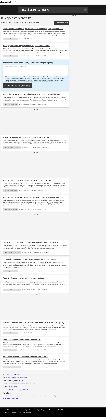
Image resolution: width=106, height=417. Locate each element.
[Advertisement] (35, 122)
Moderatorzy (18, 410)
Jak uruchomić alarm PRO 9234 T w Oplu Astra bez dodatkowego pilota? (32, 197)
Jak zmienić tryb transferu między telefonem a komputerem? (18, 396)
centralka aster (15, 377)
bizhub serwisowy (30, 383)
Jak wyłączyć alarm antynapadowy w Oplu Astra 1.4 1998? (26, 46)
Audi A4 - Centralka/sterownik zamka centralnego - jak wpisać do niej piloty (33, 323)
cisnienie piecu (6, 383)
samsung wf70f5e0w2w (9, 389)
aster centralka (6, 377)
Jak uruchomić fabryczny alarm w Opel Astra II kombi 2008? (27, 180)
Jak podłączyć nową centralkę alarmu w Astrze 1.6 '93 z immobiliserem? (32, 94)
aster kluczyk (23, 377)
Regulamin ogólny (41, 410)
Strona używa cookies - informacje (58, 410)
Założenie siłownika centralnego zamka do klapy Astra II (25, 357)
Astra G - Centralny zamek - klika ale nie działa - (22, 340)
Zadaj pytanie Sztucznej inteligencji (17, 85)
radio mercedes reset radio (18, 383)
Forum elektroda (19, 2)
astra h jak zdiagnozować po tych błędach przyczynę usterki (27, 137)
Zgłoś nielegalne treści (25, 412)
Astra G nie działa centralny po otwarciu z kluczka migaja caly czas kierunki (33, 29)
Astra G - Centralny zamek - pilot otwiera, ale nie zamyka (25, 278)
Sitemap (7, 412)
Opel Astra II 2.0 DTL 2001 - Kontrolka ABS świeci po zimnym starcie (30, 242)
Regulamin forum (29, 410)
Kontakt (14, 412)
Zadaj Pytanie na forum (62, 22)
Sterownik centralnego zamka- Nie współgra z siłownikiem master (29, 259)
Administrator (8, 410)
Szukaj (85, 9)
